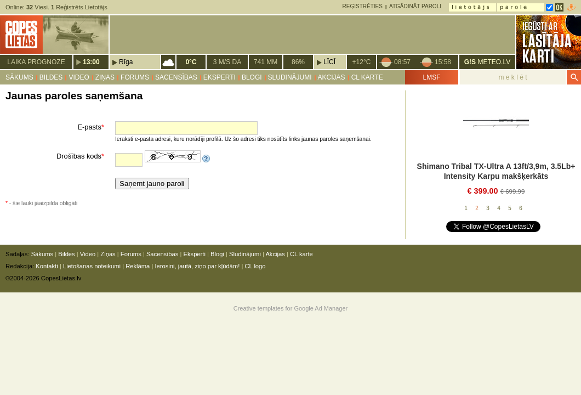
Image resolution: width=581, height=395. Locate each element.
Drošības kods (80, 156)
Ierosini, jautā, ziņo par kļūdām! (197, 266)
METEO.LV (487, 62)
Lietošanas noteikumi (92, 266)
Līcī (329, 62)
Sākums (19, 77)
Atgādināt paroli (415, 6)
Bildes (51, 77)
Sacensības (176, 77)
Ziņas (105, 77)
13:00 (91, 62)
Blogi (252, 77)
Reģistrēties (363, 6)
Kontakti (47, 266)
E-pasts (91, 127)
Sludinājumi (290, 77)
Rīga (126, 62)
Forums (135, 77)
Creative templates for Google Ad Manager (290, 308)
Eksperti (219, 77)
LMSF (431, 77)
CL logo (254, 266)
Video (79, 77)
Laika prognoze (36, 62)
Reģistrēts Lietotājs (79, 7)
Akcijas (331, 77)
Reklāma (138, 266)
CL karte (367, 77)
